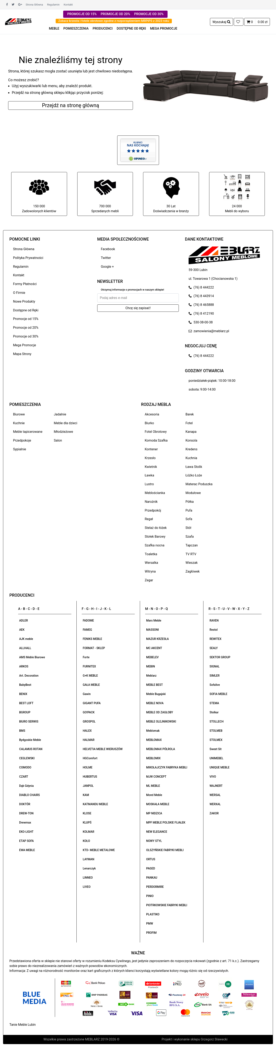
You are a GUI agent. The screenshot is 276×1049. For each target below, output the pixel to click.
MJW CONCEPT (156, 776)
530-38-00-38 (201, 322)
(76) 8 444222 (201, 287)
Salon (58, 440)
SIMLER (215, 675)
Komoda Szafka (156, 440)
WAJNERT (216, 785)
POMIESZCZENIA (76, 28)
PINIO (149, 896)
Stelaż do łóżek (156, 528)
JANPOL (88, 785)
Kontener (151, 449)
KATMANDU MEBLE (95, 804)
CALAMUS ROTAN (30, 749)
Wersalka (151, 563)
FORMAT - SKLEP (94, 648)
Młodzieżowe (63, 432)
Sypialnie (19, 449)
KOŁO (86, 841)
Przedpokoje (22, 440)
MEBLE (54, 28)
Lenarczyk (89, 868)
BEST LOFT (26, 703)
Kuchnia (191, 458)
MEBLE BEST (154, 684)
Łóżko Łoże (193, 475)
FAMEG (87, 629)
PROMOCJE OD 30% (148, 14)
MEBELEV (152, 657)
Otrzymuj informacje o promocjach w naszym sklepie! (132, 289)
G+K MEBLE (90, 675)
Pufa (188, 510)
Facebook (108, 249)
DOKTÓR (24, 804)
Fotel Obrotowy (156, 432)
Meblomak (153, 730)
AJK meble (26, 639)
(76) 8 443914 (201, 296)
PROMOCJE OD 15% (82, 14)
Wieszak (191, 563)
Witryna (150, 571)
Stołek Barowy (155, 536)
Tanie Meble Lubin (22, 1025)
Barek (189, 414)
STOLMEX (216, 740)
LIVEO (87, 886)
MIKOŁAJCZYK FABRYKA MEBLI (166, 767)
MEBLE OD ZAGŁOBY (159, 712)
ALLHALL (25, 648)
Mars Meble (153, 620)
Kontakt (68, 4)
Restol (214, 629)
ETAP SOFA (26, 841)
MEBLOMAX (154, 740)
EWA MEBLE (27, 850)
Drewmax (25, 822)
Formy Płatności (25, 284)
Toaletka (151, 554)
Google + (107, 267)
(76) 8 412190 (201, 313)
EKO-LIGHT (26, 831)
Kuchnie (19, 423)
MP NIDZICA (154, 813)
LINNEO (88, 877)
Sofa (188, 519)
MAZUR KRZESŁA (157, 639)
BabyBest (25, 684)
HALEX (87, 730)
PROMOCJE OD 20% (115, 14)
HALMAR (88, 740)
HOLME (87, 767)
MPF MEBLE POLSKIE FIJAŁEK (165, 822)
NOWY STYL (154, 841)
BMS (22, 730)
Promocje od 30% (25, 336)
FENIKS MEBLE (92, 639)
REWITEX (215, 639)
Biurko (149, 423)
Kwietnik (151, 467)
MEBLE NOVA (154, 703)
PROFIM (151, 932)
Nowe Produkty (24, 301)
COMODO (25, 767)
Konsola (191, 440)
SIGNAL (215, 666)
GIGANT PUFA (92, 703)
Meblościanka (155, 493)
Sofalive (215, 684)
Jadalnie (60, 414)
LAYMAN (88, 859)
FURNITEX (89, 666)
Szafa (189, 536)
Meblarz (151, 675)
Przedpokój (153, 510)
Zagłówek (192, 571)
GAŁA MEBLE (91, 684)
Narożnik (151, 502)
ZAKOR (214, 813)
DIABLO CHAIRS (29, 795)
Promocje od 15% (25, 319)
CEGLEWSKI (27, 758)
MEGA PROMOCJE (163, 28)
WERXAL (215, 804)
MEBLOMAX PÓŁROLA (160, 749)
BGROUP (24, 712)
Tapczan (191, 545)
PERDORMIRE (155, 886)
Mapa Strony (22, 354)
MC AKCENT (154, 648)
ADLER (23, 620)
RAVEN (214, 620)
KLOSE (87, 813)
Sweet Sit (216, 749)
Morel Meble (154, 795)
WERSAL (215, 795)
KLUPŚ (87, 822)
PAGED (150, 868)
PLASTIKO (152, 914)
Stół (188, 528)
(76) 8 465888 (201, 305)
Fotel (189, 423)
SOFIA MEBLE (218, 694)
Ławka (149, 475)
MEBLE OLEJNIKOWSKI (161, 721)
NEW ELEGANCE (156, 831)
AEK (21, 629)
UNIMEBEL (216, 758)
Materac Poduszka (199, 484)
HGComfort (90, 758)
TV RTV (190, 554)
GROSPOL (89, 721)
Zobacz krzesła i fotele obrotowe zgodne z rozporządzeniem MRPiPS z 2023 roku (113, 21)
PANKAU (151, 877)
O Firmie (19, 293)
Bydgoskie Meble (30, 740)
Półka (189, 502)
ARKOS (23, 666)
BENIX (23, 694)
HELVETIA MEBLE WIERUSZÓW (103, 749)
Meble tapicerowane (27, 432)
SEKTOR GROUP (220, 657)
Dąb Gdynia (26, 785)
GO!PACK (89, 712)
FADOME (88, 620)
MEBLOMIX (153, 758)
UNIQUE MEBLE (220, 767)
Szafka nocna (154, 545)
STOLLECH (217, 721)
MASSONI (152, 629)
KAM (86, 795)
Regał (149, 519)
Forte (86, 657)
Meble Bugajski (156, 694)
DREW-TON (26, 813)
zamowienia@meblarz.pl (209, 331)
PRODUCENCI (103, 28)
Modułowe (193, 493)
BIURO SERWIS (28, 721)
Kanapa (191, 432)
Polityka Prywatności (28, 258)
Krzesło (150, 458)
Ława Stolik (193, 467)
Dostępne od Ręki (25, 310)
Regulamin (53, 4)
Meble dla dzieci (65, 423)
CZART (23, 776)
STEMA (214, 703)
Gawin (87, 694)
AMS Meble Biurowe (32, 657)
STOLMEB (216, 730)
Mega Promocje (24, 345)
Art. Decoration (29, 675)
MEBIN (150, 666)
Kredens (191, 449)
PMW (149, 923)
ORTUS (150, 859)
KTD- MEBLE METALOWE (99, 850)
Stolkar (214, 712)
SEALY (214, 648)
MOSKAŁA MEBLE (157, 804)
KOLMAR (88, 831)
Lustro (149, 484)
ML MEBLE (153, 785)
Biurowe (19, 414)
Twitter (106, 258)
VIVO (213, 776)
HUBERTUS (90, 776)
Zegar (149, 580)
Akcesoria (152, 414)
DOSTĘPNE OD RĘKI (131, 28)
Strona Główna (34, 4)
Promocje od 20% (25, 328)
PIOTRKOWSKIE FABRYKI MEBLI (166, 905)
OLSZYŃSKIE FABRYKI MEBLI (165, 850)
